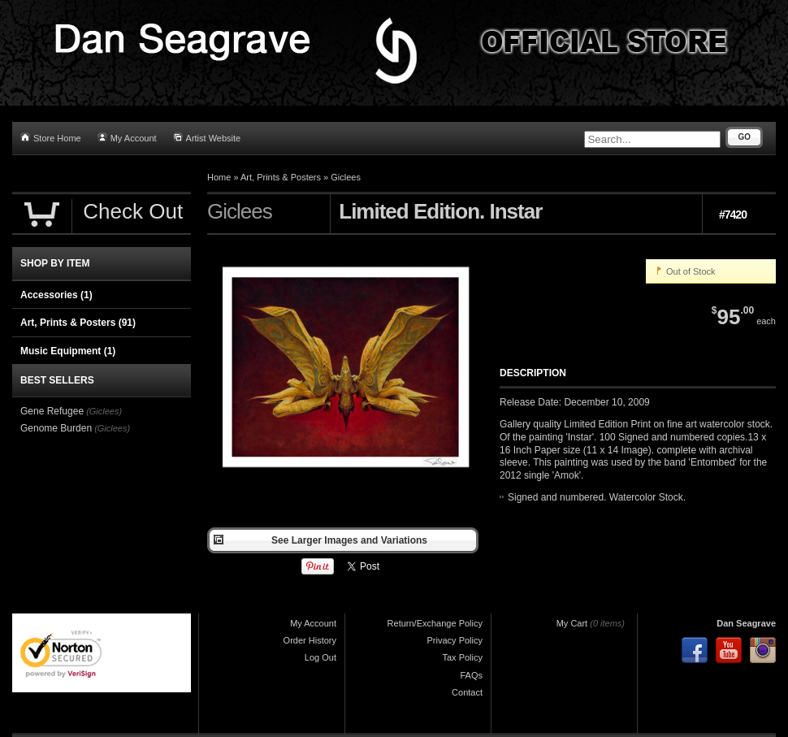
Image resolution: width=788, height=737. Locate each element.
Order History (310, 640)
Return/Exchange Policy (435, 623)
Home (219, 177)
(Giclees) (104, 411)
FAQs (471, 675)
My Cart (572, 623)
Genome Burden (56, 428)
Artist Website (207, 137)
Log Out (320, 657)
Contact (467, 692)
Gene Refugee (52, 411)
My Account (127, 137)
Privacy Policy (455, 640)
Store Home (50, 137)
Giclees (346, 177)
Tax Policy (462, 657)
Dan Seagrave (746, 623)
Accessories (56, 295)
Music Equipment (67, 351)
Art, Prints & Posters (280, 177)
